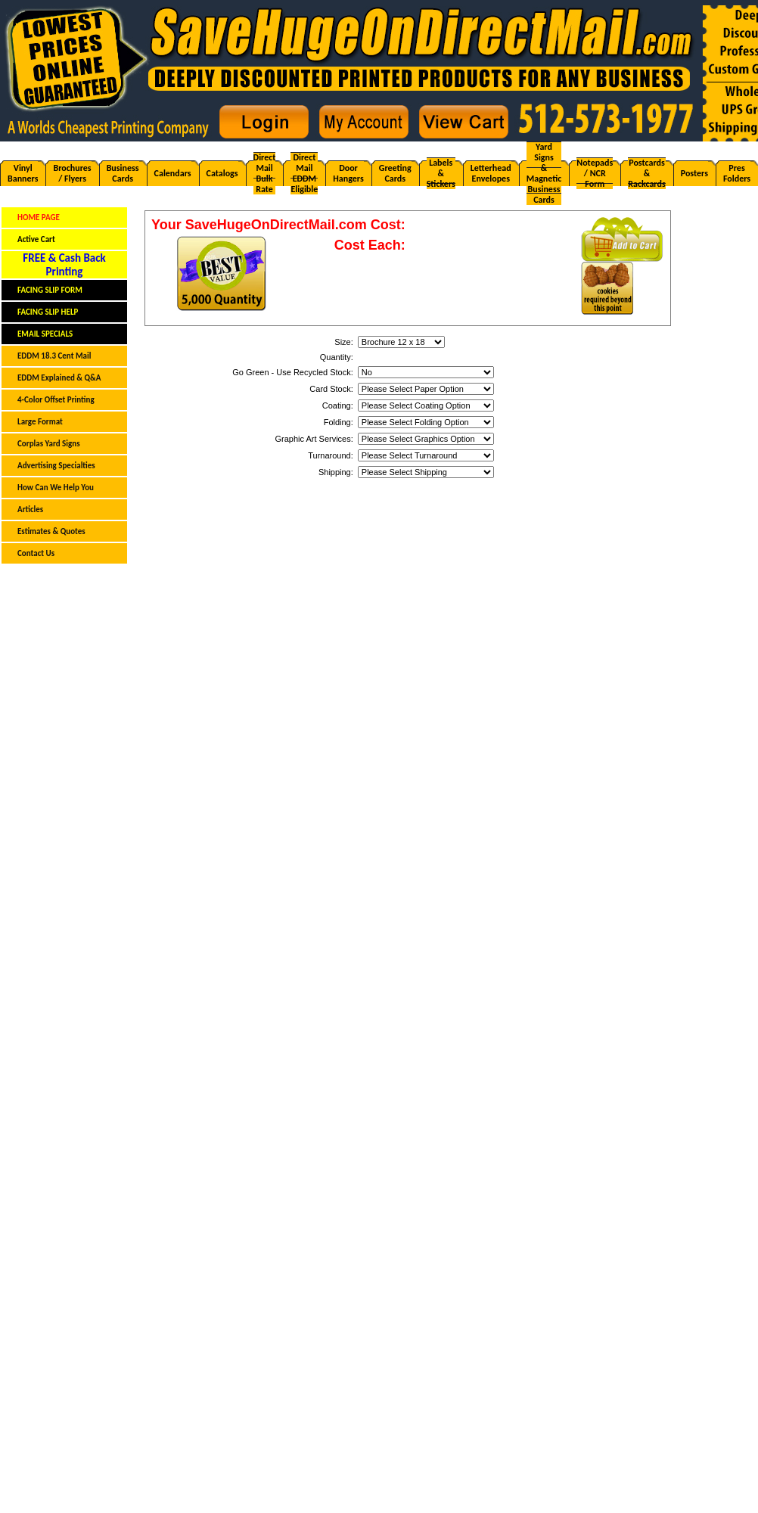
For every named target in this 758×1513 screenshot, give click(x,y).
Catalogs (222, 173)
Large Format (40, 422)
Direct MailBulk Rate (264, 173)
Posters (694, 173)
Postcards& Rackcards (646, 173)
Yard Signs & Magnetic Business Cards (544, 173)
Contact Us (35, 553)
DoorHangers (348, 173)
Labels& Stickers (441, 173)
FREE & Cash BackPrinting (64, 264)
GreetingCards (395, 173)
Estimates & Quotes (51, 531)
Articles (30, 509)
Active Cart (36, 239)
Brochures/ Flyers (72, 173)
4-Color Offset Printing (56, 400)
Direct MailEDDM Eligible (304, 173)
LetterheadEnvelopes (491, 173)
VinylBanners (23, 173)
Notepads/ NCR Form (594, 173)
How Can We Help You (55, 487)
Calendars (172, 173)
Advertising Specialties (56, 466)
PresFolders (736, 173)
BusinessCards (123, 173)
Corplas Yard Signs (48, 444)
